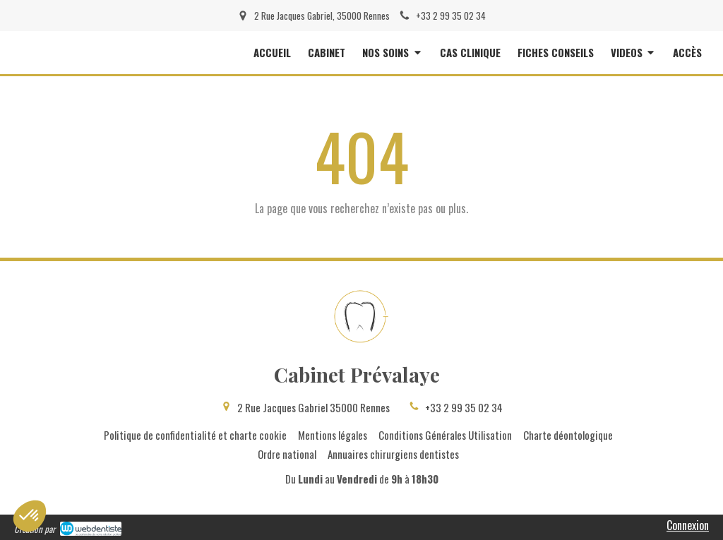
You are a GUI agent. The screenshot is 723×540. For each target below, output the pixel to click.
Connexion (688, 525)
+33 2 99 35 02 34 (464, 407)
